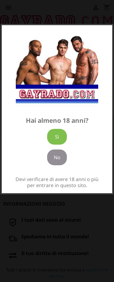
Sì (57, 136)
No (57, 157)
